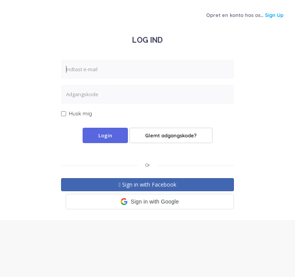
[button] (150, 201)
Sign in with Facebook (147, 184)
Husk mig (76, 113)
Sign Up (274, 15)
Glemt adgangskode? (171, 135)
